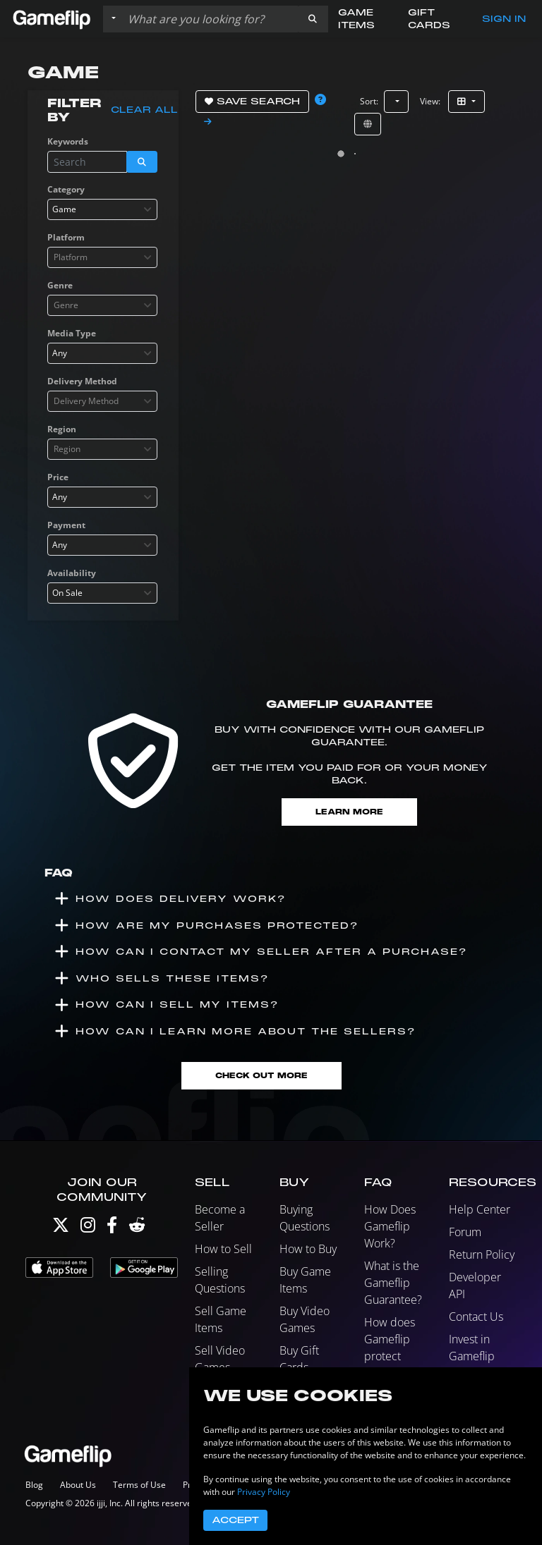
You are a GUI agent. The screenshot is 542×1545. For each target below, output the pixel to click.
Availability (71, 573)
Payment (66, 525)
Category (66, 189)
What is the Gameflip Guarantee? (393, 1282)
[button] (312, 19)
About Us (78, 1485)
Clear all (144, 110)
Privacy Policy (263, 1492)
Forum (465, 1232)
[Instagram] (87, 1228)
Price (57, 477)
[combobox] (102, 209)
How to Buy (308, 1249)
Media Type (71, 333)
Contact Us (476, 1316)
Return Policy (481, 1254)
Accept (235, 1520)
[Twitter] (60, 1228)
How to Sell (223, 1249)
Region (61, 429)
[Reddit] (136, 1228)
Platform (66, 237)
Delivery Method (82, 381)
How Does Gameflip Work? (390, 1226)
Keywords (67, 141)
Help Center (479, 1209)
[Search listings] (209, 19)
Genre (60, 285)
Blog (34, 1485)
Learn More (349, 812)
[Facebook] (112, 1228)
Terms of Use (139, 1485)
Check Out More (261, 1075)
